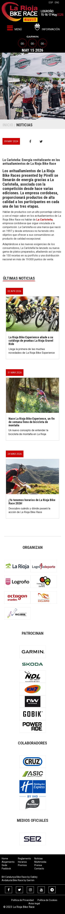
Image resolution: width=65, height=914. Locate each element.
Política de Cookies (47, 900)
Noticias (38, 858)
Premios (22, 865)
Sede (4, 865)
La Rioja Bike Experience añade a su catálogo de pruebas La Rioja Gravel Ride (31, 340)
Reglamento (24, 858)
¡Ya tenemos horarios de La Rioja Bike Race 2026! (32, 501)
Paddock (6, 868)
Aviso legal (34, 903)
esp (51, 2)
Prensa (38, 865)
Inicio (8, 125)
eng (57, 2)
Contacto (39, 868)
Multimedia (40, 862)
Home (5, 858)
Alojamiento (8, 862)
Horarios (22, 862)
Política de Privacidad (22, 900)
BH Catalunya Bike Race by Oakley (20, 877)
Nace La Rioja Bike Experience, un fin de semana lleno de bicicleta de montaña (32, 422)
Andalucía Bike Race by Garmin (18, 880)
